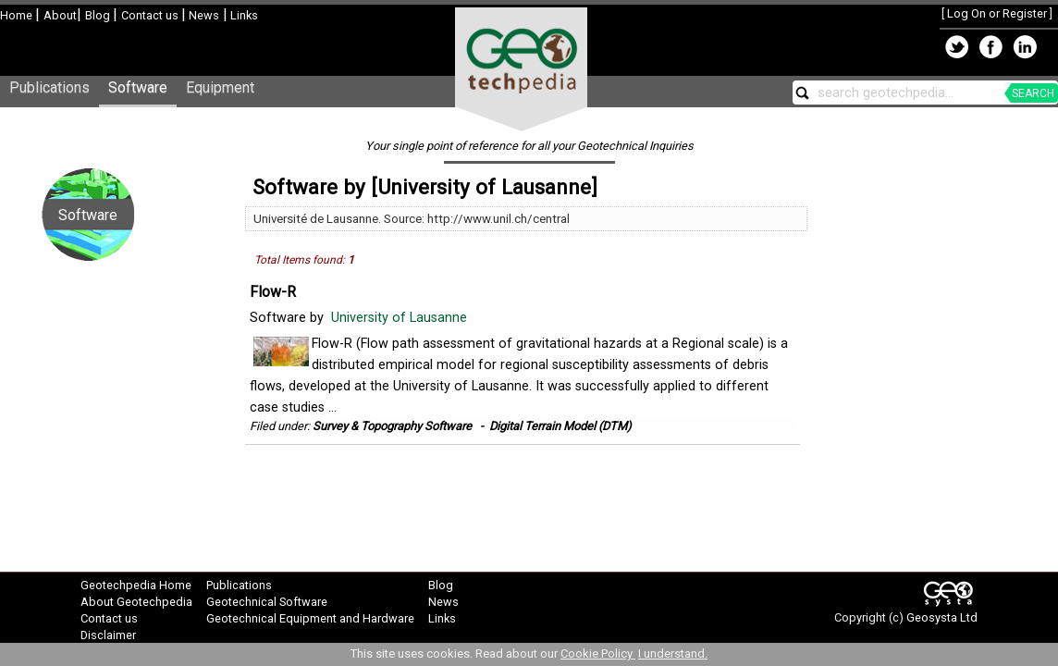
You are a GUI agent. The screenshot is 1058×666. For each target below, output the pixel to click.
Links (243, 15)
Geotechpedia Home (135, 585)
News (202, 15)
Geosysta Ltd (942, 617)
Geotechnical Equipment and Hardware (310, 618)
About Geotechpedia (136, 602)
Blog (99, 15)
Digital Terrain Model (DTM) (560, 426)
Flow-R (273, 292)
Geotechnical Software (266, 602)
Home (17, 15)
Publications (49, 87)
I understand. (672, 653)
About (60, 15)
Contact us (151, 15)
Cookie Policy (597, 653)
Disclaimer (108, 635)
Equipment (220, 87)
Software (137, 87)
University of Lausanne (401, 318)
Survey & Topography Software (392, 426)
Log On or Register (997, 13)
